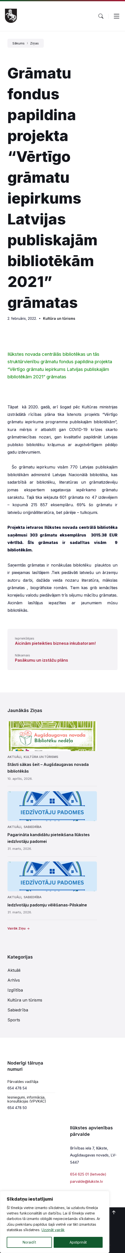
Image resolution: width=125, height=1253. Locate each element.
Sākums (18, 43)
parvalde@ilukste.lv (86, 1181)
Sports (13, 1019)
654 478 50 (17, 1108)
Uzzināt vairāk (53, 1230)
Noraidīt (29, 1242)
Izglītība (15, 990)
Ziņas (34, 43)
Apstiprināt (78, 1242)
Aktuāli (14, 757)
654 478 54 (17, 1088)
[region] (54, 1222)
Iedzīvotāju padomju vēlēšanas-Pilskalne (47, 904)
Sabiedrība (33, 827)
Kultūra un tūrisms (59, 318)
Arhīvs (13, 980)
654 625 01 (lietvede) (88, 1174)
